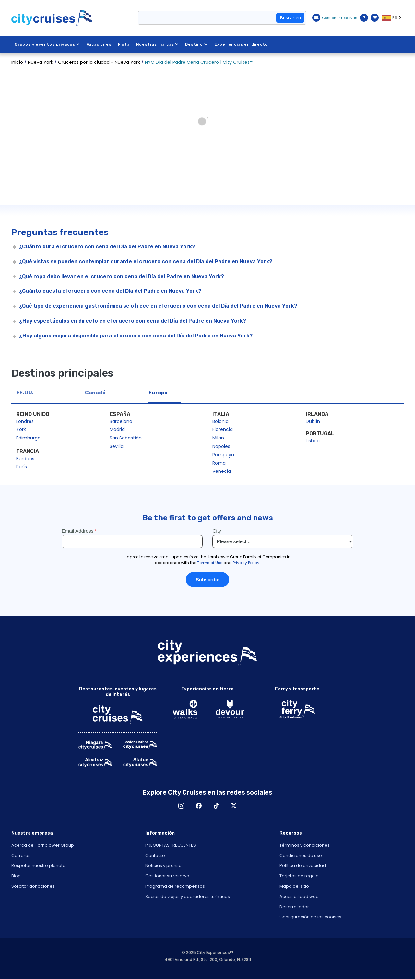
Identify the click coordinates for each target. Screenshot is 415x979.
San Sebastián (126, 438)
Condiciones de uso (300, 855)
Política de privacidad (302, 865)
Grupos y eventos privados (47, 44)
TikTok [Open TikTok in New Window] (216, 806)
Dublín (313, 421)
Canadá (95, 393)
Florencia (222, 429)
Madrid (117, 429)
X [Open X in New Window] (234, 806)
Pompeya (223, 454)
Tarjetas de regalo (299, 876)
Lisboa (313, 441)
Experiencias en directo (241, 44)
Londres (25, 421)
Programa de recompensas (175, 886)
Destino (196, 44)
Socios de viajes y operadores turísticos (187, 897)
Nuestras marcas (157, 44)
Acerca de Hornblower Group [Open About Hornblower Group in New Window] (42, 845)
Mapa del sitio (294, 886)
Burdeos (25, 458)
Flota (124, 44)
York (21, 429)
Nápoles (221, 446)
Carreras (20, 855)
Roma (219, 463)
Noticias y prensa (163, 865)
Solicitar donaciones (33, 886)
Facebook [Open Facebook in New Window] (199, 806)
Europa (158, 393)
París (21, 466)
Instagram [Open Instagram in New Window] (181, 806)
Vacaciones (99, 44)
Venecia (221, 471)
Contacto (155, 855)
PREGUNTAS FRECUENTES (170, 845)
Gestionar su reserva (167, 876)
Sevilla (117, 446)
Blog (16, 876)
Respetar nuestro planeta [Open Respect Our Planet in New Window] (38, 865)
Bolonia (220, 421)
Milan (218, 438)
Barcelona (121, 421)
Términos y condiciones (304, 845)
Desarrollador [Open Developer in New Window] (294, 907)
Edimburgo (28, 438)
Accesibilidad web (299, 897)
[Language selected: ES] (393, 18)
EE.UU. (25, 393)
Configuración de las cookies (310, 917)
